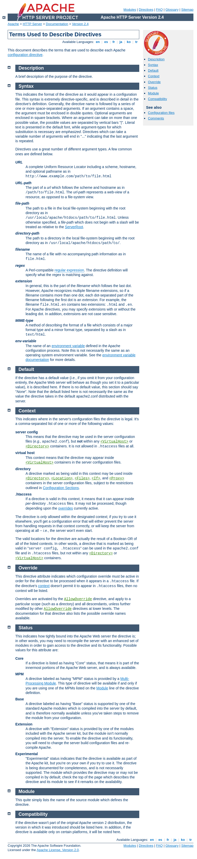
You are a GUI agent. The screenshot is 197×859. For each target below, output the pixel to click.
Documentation (57, 24)
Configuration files (161, 113)
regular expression (69, 270)
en (97, 42)
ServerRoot (74, 227)
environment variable (68, 346)
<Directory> (37, 446)
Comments (156, 118)
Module (153, 93)
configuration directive (25, 55)
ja (121, 42)
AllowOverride (78, 599)
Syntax (153, 65)
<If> (96, 478)
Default (153, 70)
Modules (129, 10)
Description (156, 59)
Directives (146, 10)
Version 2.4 (80, 24)
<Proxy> (116, 478)
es (106, 42)
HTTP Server (32, 24)
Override (154, 82)
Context (153, 76)
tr (136, 42)
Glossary (171, 10)
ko (129, 42)
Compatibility (157, 99)
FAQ (159, 10)
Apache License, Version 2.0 (58, 850)
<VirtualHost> (114, 441)
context (44, 586)
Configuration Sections (61, 488)
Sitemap (187, 10)
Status (152, 88)
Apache (13, 24)
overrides (65, 508)
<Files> (82, 478)
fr (114, 42)
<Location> (62, 478)
